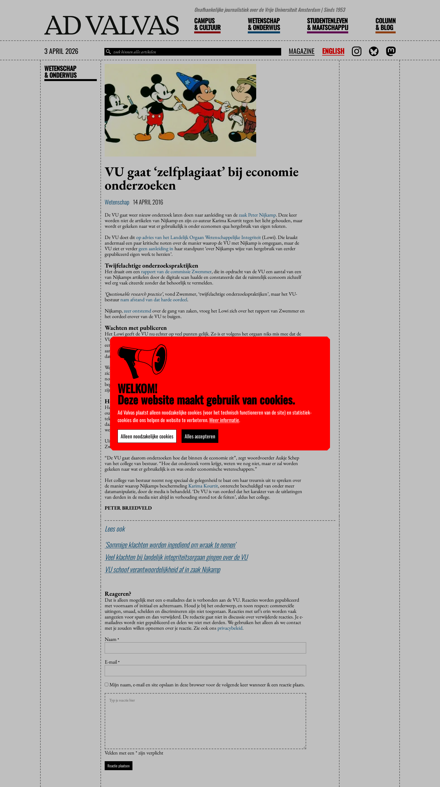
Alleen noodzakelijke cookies (147, 436)
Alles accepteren (200, 436)
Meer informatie (224, 420)
